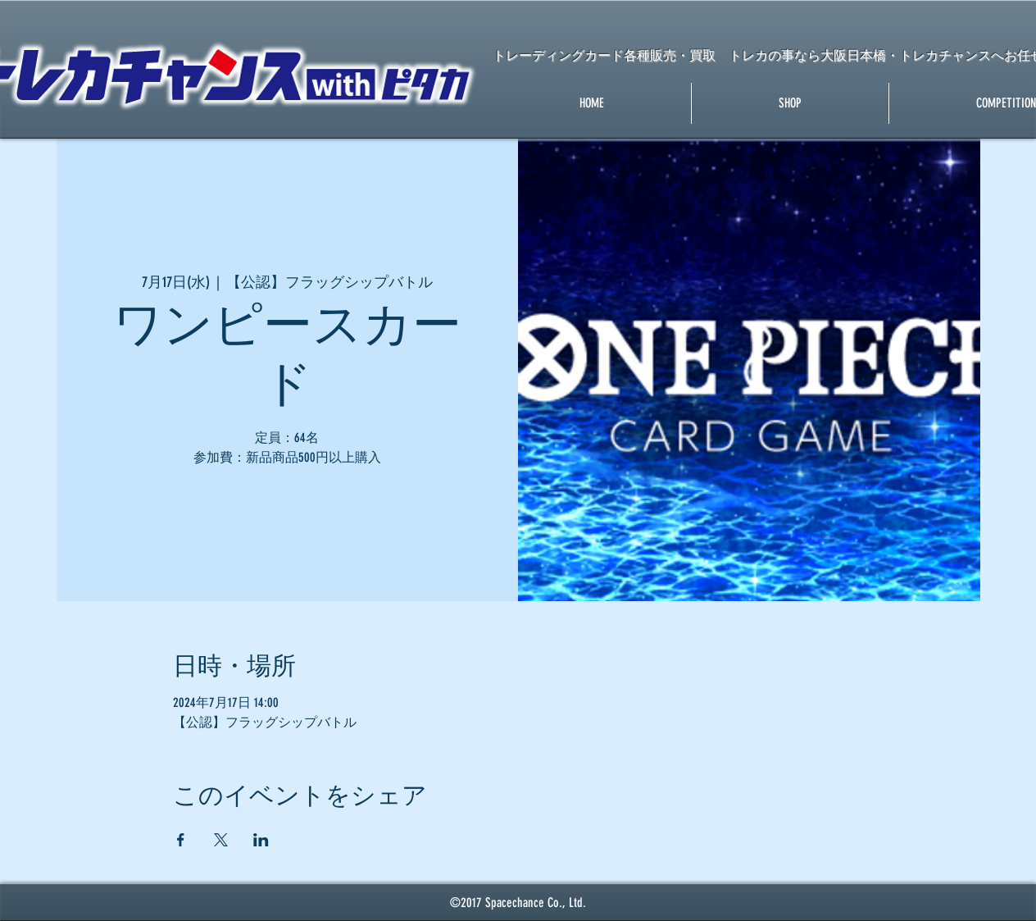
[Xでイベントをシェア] (221, 839)
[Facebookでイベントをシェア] (181, 839)
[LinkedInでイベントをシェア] (261, 839)
